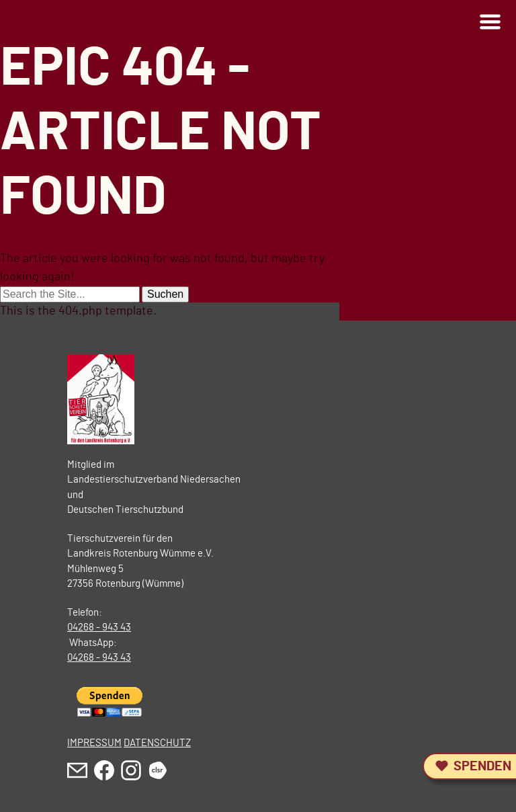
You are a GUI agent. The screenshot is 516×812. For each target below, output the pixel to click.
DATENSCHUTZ (157, 743)
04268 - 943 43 (99, 627)
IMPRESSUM (94, 743)
